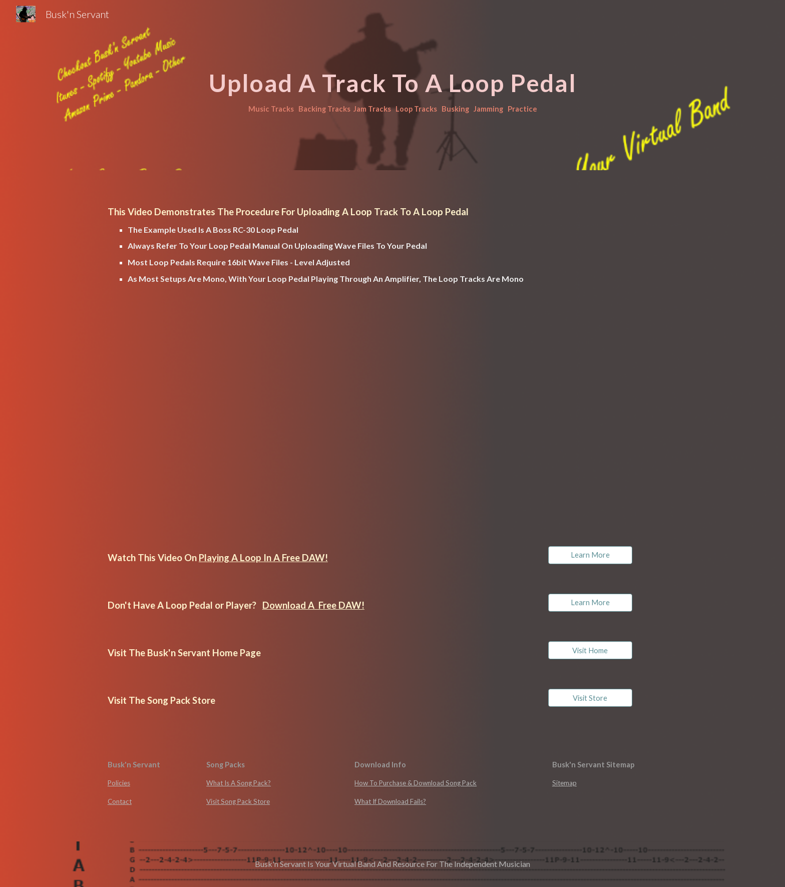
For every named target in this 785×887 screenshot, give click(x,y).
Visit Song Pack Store (238, 801)
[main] (392, 85)
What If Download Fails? (390, 801)
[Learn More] (590, 555)
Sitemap (564, 783)
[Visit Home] (590, 650)
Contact (120, 801)
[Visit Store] (590, 697)
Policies (119, 783)
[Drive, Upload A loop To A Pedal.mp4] (244, 417)
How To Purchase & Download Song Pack (415, 783)
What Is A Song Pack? (238, 783)
